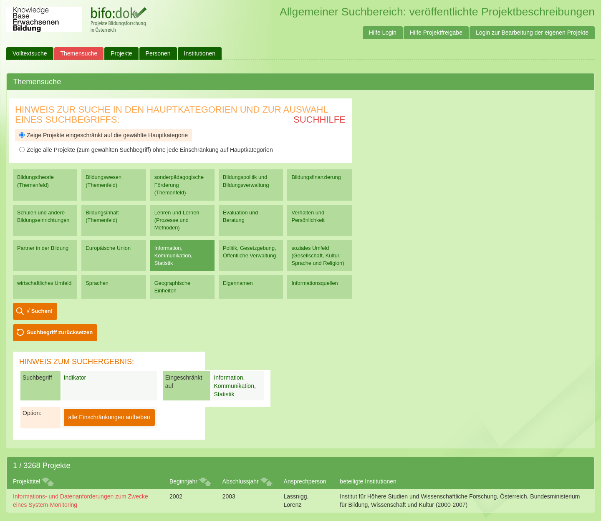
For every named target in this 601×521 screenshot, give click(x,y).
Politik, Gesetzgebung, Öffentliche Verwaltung (249, 252)
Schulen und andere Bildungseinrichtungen (43, 216)
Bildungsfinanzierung (316, 177)
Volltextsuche (30, 53)
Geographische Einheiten (172, 287)
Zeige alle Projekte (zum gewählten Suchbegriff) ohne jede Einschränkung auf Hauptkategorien (146, 149)
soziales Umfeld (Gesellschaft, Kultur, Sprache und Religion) (317, 255)
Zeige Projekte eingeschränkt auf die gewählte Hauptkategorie (103, 135)
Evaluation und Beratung (240, 216)
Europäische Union (108, 248)
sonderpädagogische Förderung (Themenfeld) (179, 184)
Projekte (121, 53)
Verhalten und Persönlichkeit (307, 216)
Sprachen (97, 283)
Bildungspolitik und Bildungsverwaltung (246, 181)
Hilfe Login (382, 32)
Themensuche (79, 53)
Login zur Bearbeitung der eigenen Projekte (532, 32)
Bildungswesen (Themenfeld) (103, 181)
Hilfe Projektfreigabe (436, 32)
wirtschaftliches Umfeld (44, 283)
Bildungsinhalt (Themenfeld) (102, 216)
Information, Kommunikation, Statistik (173, 255)
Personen (158, 53)
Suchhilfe (319, 119)
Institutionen (200, 53)
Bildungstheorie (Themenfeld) (35, 181)
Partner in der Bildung (42, 248)
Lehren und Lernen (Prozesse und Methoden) (176, 220)
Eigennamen (238, 283)
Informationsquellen (314, 283)
